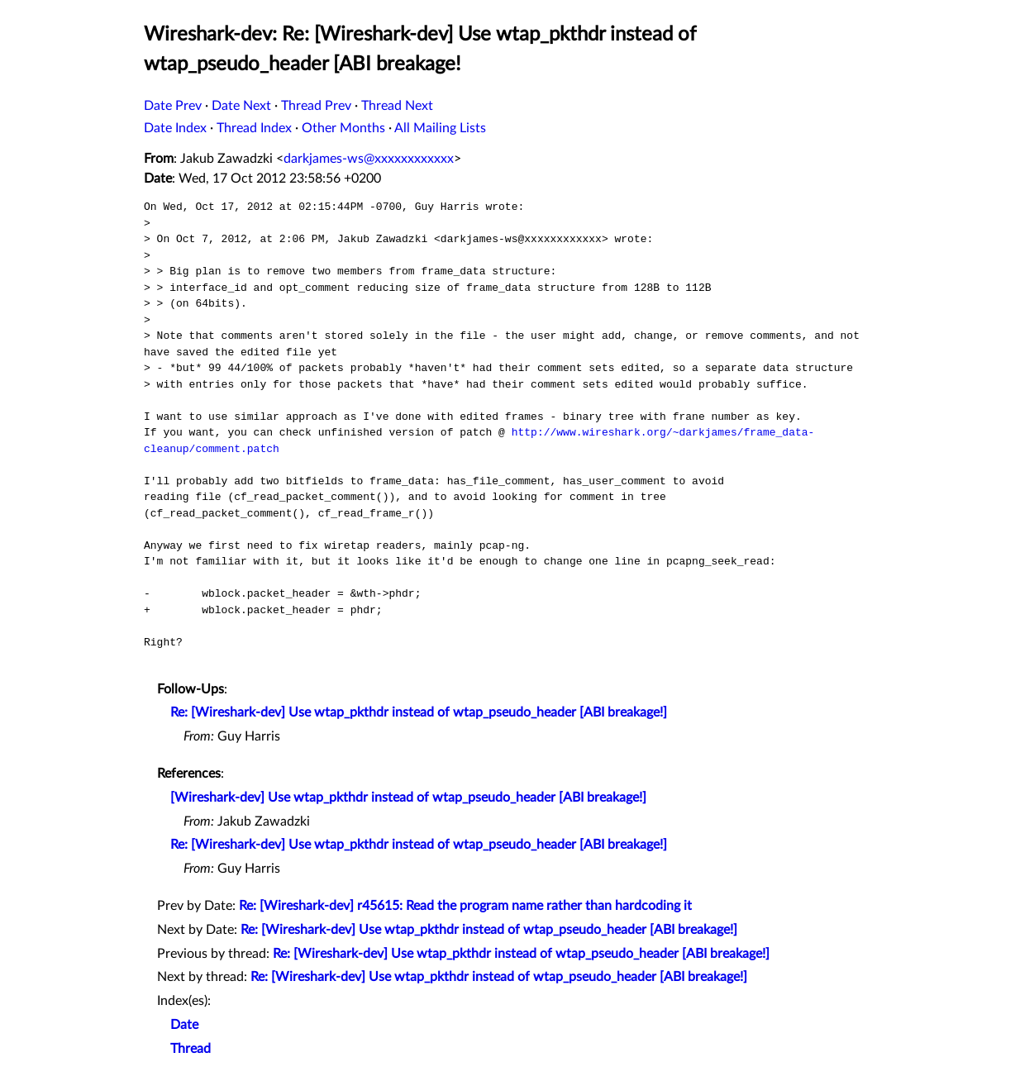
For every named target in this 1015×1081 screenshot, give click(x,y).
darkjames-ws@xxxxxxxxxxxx (369, 158)
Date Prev (173, 105)
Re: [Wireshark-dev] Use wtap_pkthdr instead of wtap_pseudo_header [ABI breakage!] (418, 712)
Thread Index (254, 128)
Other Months (343, 128)
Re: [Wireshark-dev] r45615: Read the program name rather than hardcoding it (465, 905)
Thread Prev (316, 105)
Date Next (241, 105)
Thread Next (397, 105)
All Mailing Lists (440, 128)
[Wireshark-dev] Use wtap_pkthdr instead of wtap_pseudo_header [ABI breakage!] (408, 797)
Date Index (175, 128)
